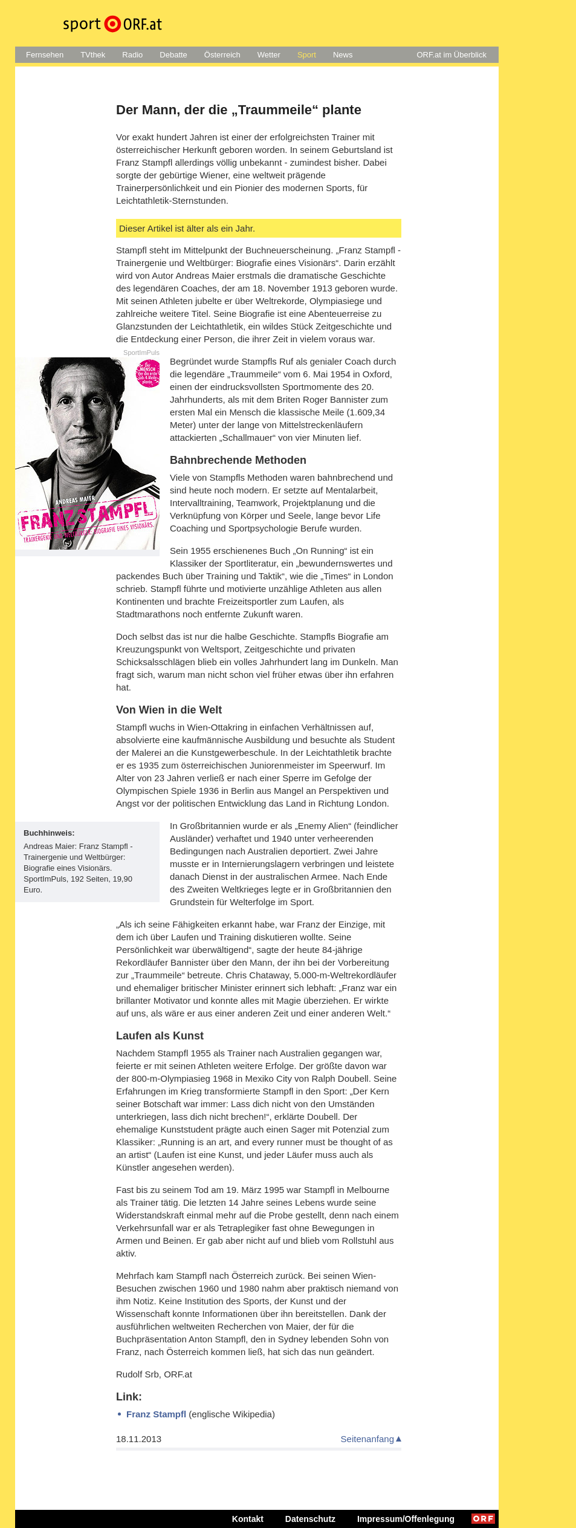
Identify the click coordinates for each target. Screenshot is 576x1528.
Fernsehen (44, 54)
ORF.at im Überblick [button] (451, 54)
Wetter (268, 54)
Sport (306, 54)
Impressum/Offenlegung (406, 1519)
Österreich (222, 54)
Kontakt (248, 1519)
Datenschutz (310, 1519)
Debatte (173, 54)
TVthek (92, 54)
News (343, 54)
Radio (132, 54)
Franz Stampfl (156, 1414)
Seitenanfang (367, 1439)
